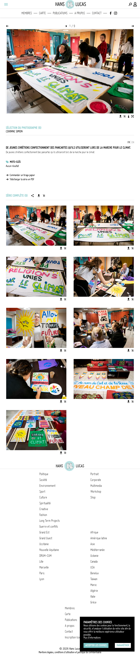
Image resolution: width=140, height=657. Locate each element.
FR (129, 142)
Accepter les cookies (96, 645)
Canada (94, 561)
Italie (92, 596)
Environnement (47, 486)
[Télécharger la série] (38, 195)
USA (92, 567)
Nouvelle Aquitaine (49, 550)
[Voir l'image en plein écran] (132, 116)
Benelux (94, 573)
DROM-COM (45, 555)
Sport (42, 491)
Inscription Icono (73, 637)
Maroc (93, 585)
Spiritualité (45, 503)
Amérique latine (98, 538)
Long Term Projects (49, 521)
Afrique (94, 532)
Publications (60, 13)
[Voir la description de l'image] (128, 116)
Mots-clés (15, 161)
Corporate (95, 480)
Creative (43, 509)
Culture (43, 497)
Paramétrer (123, 645)
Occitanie (44, 544)
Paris (41, 573)
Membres (27, 13)
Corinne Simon (14, 131)
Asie (92, 544)
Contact (97, 13)
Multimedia (96, 486)
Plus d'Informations (92, 637)
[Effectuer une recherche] (130, 4)
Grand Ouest (45, 538)
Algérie (94, 590)
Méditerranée (97, 550)
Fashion (43, 515)
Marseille (44, 567)
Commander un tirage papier (22, 175)
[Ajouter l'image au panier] (124, 116)
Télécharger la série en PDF (22, 179)
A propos (80, 13)
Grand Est (44, 532)
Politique (43, 474)
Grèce (93, 602)
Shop (93, 497)
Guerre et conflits (48, 526)
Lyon (41, 579)
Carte (42, 13)
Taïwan (93, 579)
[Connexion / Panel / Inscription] (135, 4)
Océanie (94, 555)
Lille (41, 561)
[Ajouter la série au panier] (44, 195)
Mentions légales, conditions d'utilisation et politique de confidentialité (70, 652)
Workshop (95, 491)
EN (133, 142)
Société (43, 480)
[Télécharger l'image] (120, 116)
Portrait (94, 474)
